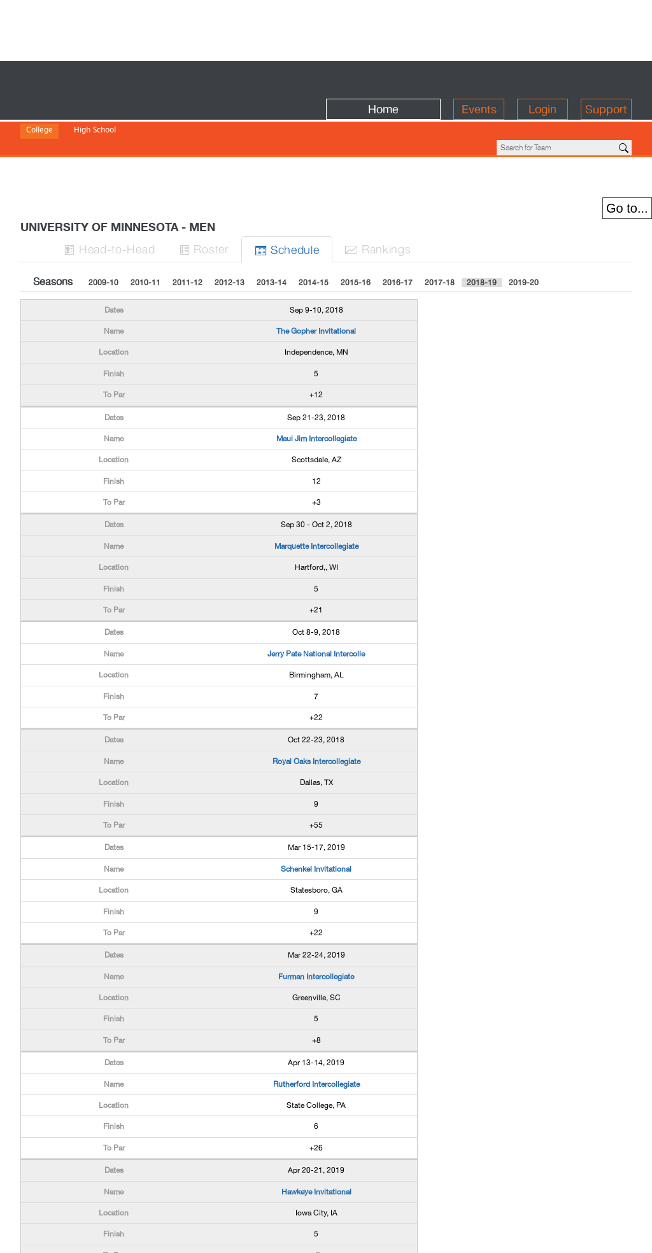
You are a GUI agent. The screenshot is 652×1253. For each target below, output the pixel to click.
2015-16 (356, 217)
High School (95, 104)
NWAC (239, 121)
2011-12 (187, 217)
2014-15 (314, 217)
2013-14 (272, 217)
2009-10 (103, 217)
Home (383, 77)
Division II (87, 121)
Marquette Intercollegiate (316, 481)
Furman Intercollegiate (316, 911)
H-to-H (110, 183)
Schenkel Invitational (316, 804)
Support (606, 77)
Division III (134, 121)
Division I (42, 121)
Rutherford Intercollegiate (316, 1019)
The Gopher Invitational (316, 266)
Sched (288, 184)
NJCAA (204, 121)
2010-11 (145, 217)
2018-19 (482, 217)
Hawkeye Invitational (316, 1126)
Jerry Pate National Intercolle (316, 588)
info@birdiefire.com (572, 1235)
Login (542, 77)
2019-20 (524, 217)
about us (493, 1235)
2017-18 (440, 217)
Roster (205, 183)
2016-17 (398, 217)
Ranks (380, 183)
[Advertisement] (326, 28)
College (39, 104)
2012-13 (229, 217)
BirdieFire (113, 77)
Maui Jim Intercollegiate (316, 373)
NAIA (172, 121)
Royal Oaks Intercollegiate (316, 696)
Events (479, 77)
